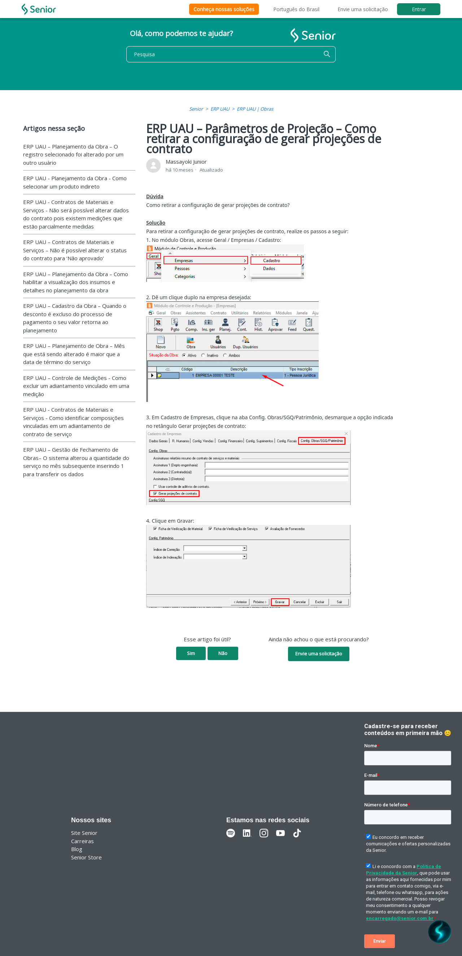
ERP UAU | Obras (255, 109)
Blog (76, 849)
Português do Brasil (296, 9)
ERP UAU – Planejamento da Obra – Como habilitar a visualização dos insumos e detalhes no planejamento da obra (75, 282)
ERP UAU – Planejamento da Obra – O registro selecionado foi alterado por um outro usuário (73, 154)
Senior (196, 109)
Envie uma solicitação (362, 9)
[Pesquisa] (231, 54)
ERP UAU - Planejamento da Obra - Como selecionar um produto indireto (75, 182)
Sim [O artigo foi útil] (191, 653)
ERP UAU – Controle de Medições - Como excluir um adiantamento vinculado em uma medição (76, 386)
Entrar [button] (419, 9)
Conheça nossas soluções (223, 9)
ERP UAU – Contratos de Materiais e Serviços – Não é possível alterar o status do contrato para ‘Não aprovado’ (75, 250)
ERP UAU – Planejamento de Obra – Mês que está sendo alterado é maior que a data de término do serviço (74, 354)
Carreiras (82, 841)
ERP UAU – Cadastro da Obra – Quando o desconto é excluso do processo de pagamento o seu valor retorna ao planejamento (74, 318)
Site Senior (84, 832)
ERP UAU (219, 109)
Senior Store (86, 857)
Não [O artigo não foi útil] (222, 653)
